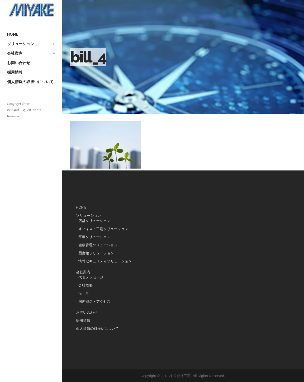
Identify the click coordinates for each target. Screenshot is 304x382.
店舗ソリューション (94, 221)
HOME (81, 207)
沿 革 (85, 293)
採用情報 (83, 320)
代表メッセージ (90, 277)
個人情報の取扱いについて (97, 328)
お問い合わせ (86, 312)
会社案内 (83, 272)
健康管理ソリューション (98, 245)
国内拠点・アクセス (94, 301)
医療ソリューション (94, 237)
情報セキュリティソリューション (105, 261)
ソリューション (88, 215)
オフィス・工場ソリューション (103, 229)
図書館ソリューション (96, 253)
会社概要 (85, 285)
